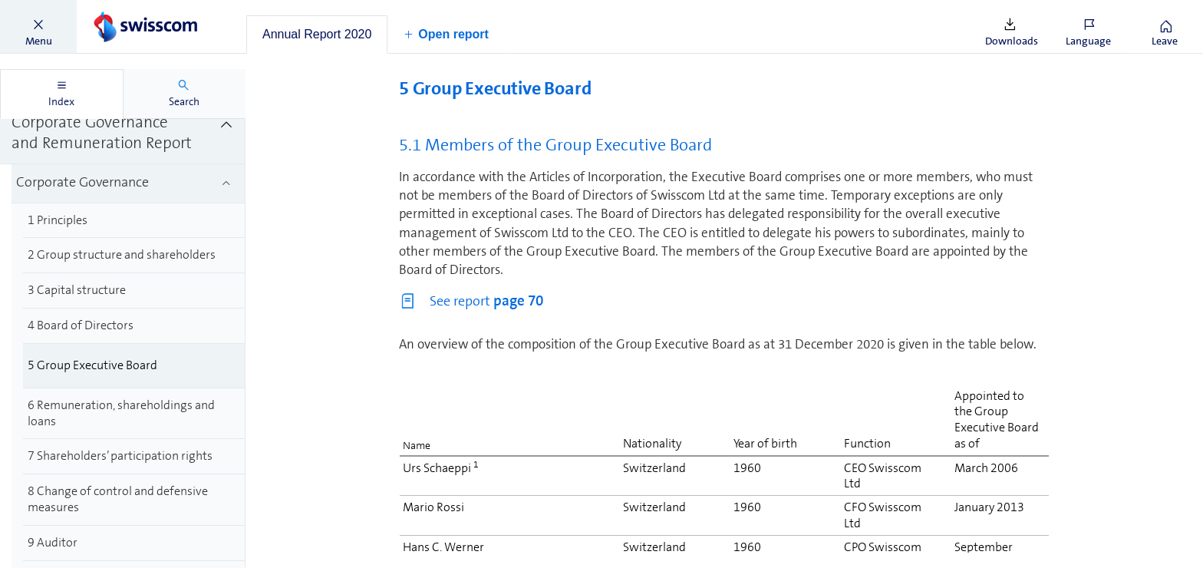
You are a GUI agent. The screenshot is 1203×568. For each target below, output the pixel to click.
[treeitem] (123, 133)
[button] (38, 27)
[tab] (316, 34)
